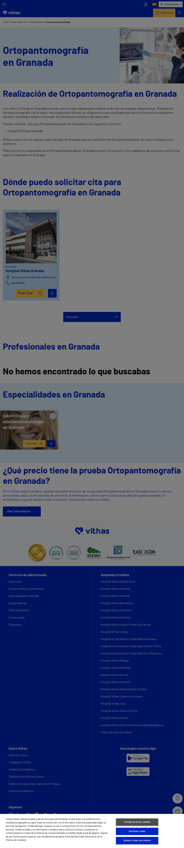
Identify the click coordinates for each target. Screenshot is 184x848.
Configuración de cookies (137, 822)
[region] (92, 831)
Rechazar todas (137, 831)
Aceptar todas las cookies (137, 840)
